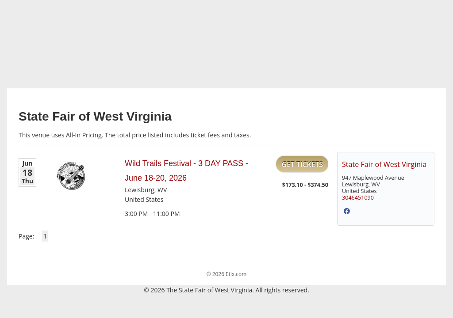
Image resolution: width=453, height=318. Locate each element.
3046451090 (358, 197)
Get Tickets (302, 164)
